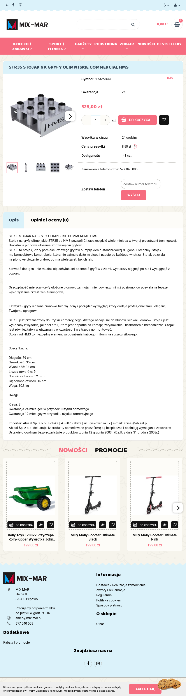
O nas (100, 624)
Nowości (146, 45)
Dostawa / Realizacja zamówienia (121, 585)
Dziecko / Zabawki (22, 47)
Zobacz (127, 45)
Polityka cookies (108, 600)
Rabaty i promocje (16, 642)
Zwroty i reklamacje (110, 590)
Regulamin (104, 595)
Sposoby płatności (109, 605)
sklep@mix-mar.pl (28, 618)
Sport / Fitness (57, 47)
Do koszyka (135, 119)
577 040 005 (7, 5)
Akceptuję (145, 689)
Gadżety (83, 45)
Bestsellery (169, 45)
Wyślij (133, 195)
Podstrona (105, 45)
